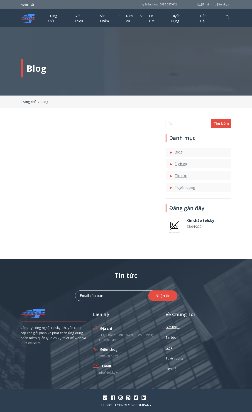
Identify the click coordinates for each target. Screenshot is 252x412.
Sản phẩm (104, 18)
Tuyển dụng (175, 18)
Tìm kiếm (221, 123)
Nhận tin (162, 295)
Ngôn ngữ (27, 4)
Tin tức (151, 18)
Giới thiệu (78, 18)
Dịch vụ (129, 18)
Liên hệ (203, 18)
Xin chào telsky (200, 220)
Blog (179, 152)
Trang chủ (52, 18)
